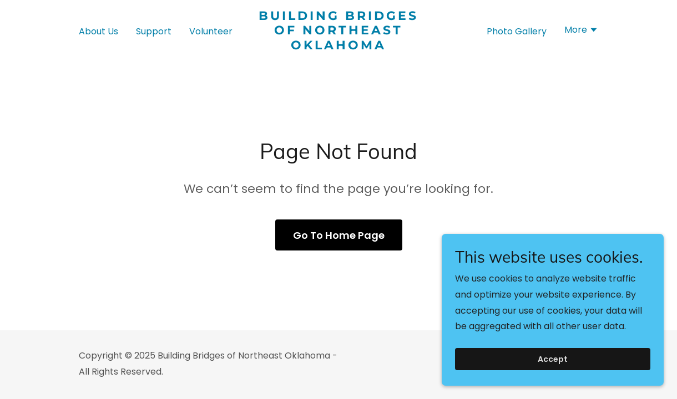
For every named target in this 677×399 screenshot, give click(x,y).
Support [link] (153, 31)
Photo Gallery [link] (517, 31)
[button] (581, 31)
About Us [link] (98, 31)
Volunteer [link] (211, 31)
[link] (338, 46)
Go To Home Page (339, 235)
